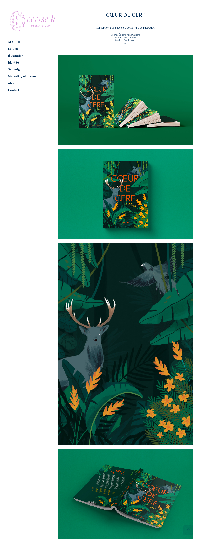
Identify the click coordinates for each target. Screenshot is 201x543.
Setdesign (15, 69)
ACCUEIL (14, 42)
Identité (13, 62)
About (12, 83)
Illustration (15, 55)
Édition (13, 49)
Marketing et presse (22, 76)
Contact (13, 90)
